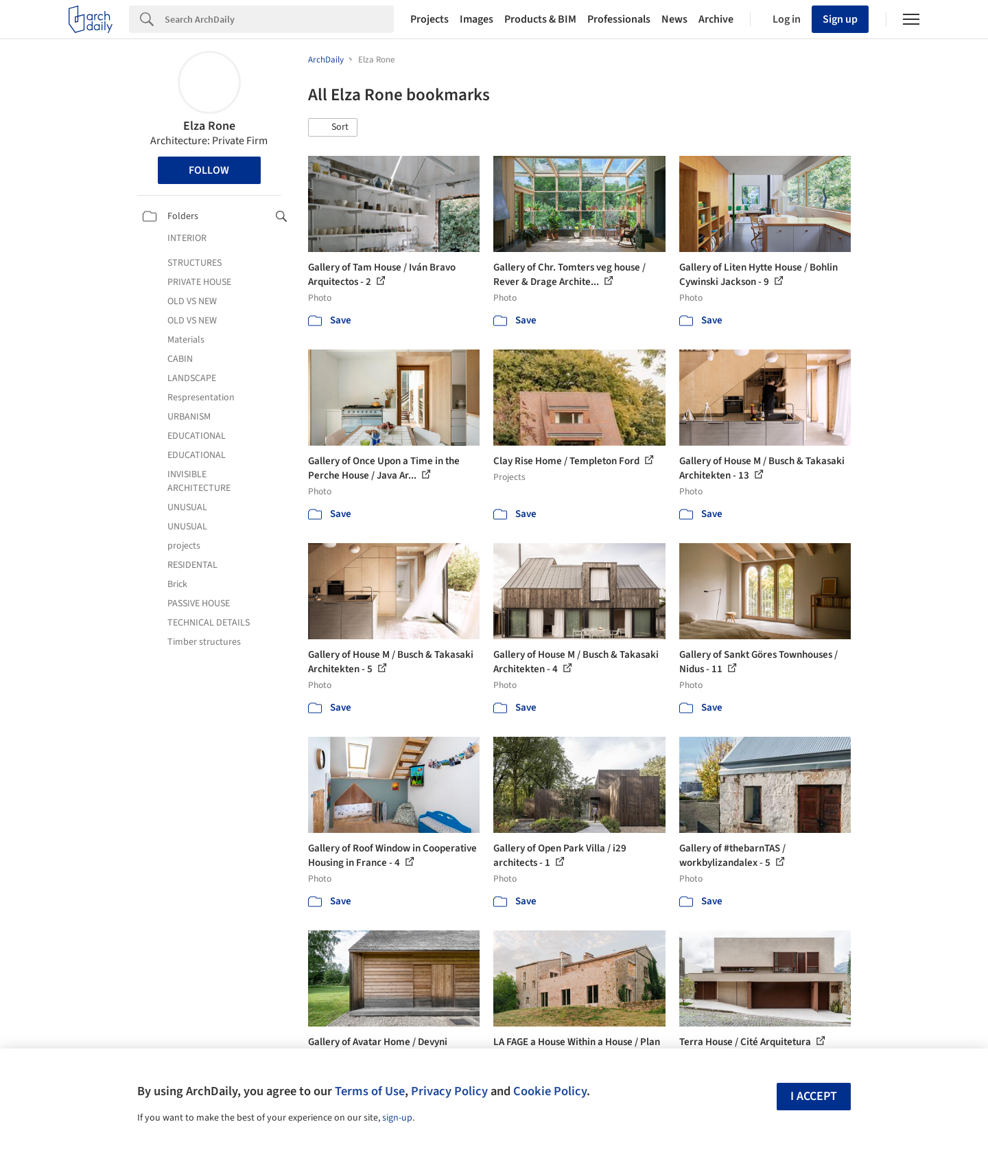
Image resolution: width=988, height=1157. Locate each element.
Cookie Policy (550, 1091)
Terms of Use (370, 1091)
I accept (813, 1096)
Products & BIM (540, 19)
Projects (429, 19)
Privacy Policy (449, 1091)
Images (476, 19)
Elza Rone (209, 126)
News (674, 19)
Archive (715, 19)
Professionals (618, 19)
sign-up (397, 1118)
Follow (209, 170)
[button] (332, 127)
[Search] (279, 19)
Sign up (840, 19)
